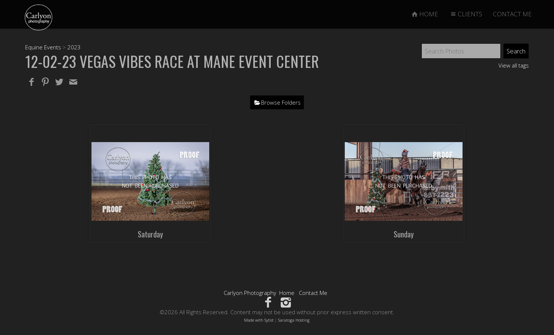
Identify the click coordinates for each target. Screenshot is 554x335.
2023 (74, 47)
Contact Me (313, 292)
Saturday (150, 234)
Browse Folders (281, 102)
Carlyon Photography (250, 292)
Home (286, 292)
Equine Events (43, 47)
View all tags (513, 65)
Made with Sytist (259, 320)
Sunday (404, 234)
